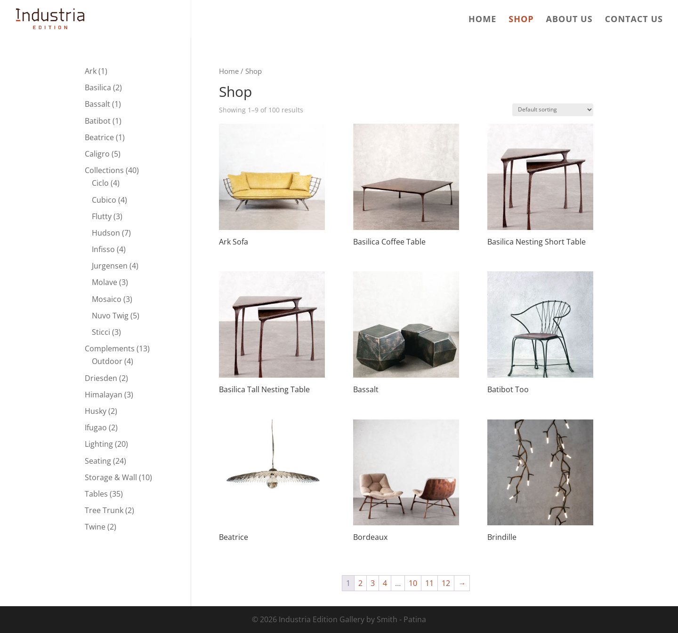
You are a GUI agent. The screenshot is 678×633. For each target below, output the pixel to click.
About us (569, 20)
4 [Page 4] (385, 583)
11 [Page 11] (429, 583)
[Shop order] (552, 109)
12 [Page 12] (446, 583)
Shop (520, 20)
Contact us (634, 20)
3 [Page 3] (373, 583)
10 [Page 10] (413, 583)
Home (482, 20)
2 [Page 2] (360, 583)
